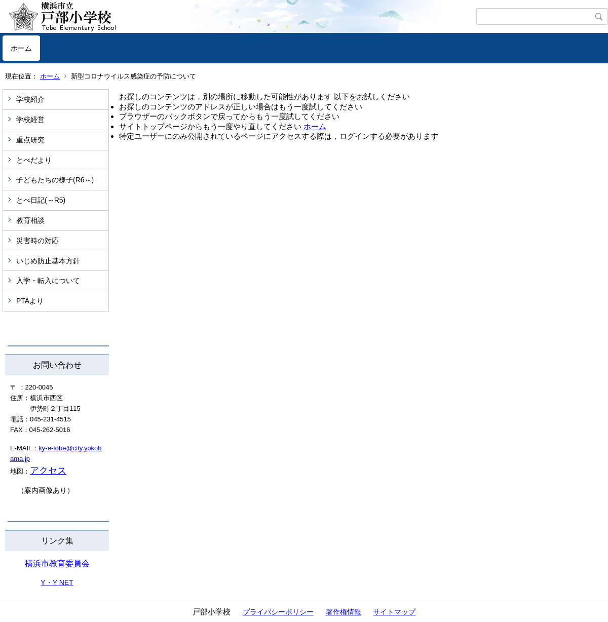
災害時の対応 (37, 241)
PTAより (30, 301)
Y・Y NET (57, 582)
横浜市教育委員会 (57, 563)
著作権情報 (343, 612)
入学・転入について (48, 281)
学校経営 (30, 119)
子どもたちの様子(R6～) (55, 180)
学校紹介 (30, 99)
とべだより (34, 160)
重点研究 (30, 140)
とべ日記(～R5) (40, 200)
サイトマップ (394, 612)
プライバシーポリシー (278, 612)
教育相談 (30, 220)
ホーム (21, 48)
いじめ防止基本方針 (48, 261)
